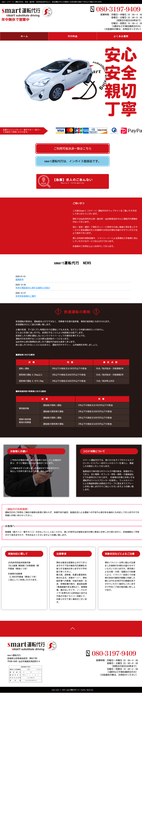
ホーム (24, 36)
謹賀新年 (20, 280)
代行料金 (73, 36)
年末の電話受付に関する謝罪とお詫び (33, 288)
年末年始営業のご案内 (26, 296)
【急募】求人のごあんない (72, 181)
